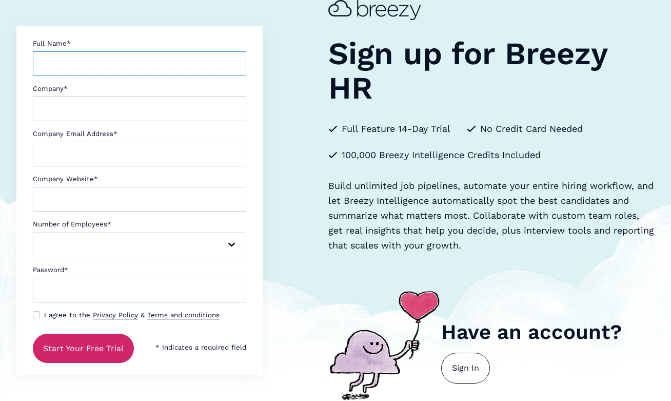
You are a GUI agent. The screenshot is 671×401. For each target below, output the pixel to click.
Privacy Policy (115, 315)
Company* (50, 88)
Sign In (465, 368)
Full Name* (52, 43)
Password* (50, 270)
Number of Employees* (72, 224)
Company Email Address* (75, 134)
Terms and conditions (183, 315)
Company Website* (65, 179)
